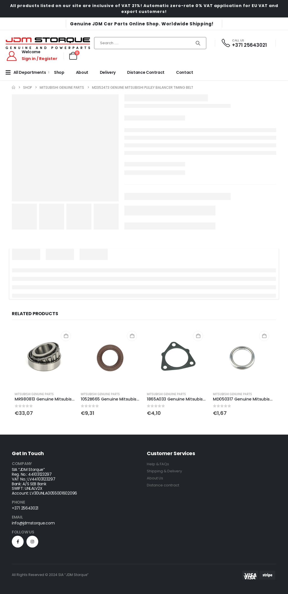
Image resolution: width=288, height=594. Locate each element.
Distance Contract (146, 72)
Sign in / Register (39, 58)
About (82, 72)
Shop (59, 72)
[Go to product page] (45, 357)
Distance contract (163, 485)
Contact (184, 72)
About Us (155, 478)
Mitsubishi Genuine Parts (34, 394)
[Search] (198, 43)
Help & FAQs (158, 464)
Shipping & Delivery (164, 471)
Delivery (108, 72)
